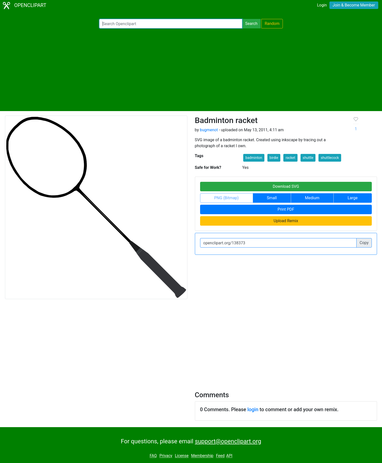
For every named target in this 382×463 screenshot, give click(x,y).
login (252, 409)
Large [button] (353, 198)
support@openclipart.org (228, 441)
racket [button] (290, 158)
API (229, 456)
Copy (364, 242)
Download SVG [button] (286, 186)
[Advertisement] (191, 70)
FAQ (153, 456)
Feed (220, 456)
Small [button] (272, 198)
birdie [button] (274, 158)
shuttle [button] (308, 158)
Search (251, 23)
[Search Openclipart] (170, 23)
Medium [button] (312, 198)
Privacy (165, 456)
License (182, 456)
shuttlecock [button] (330, 158)
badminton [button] (253, 158)
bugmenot (209, 130)
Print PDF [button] (286, 209)
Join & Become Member (354, 5)
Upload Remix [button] (286, 220)
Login (322, 5)
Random (272, 23)
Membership (202, 456)
